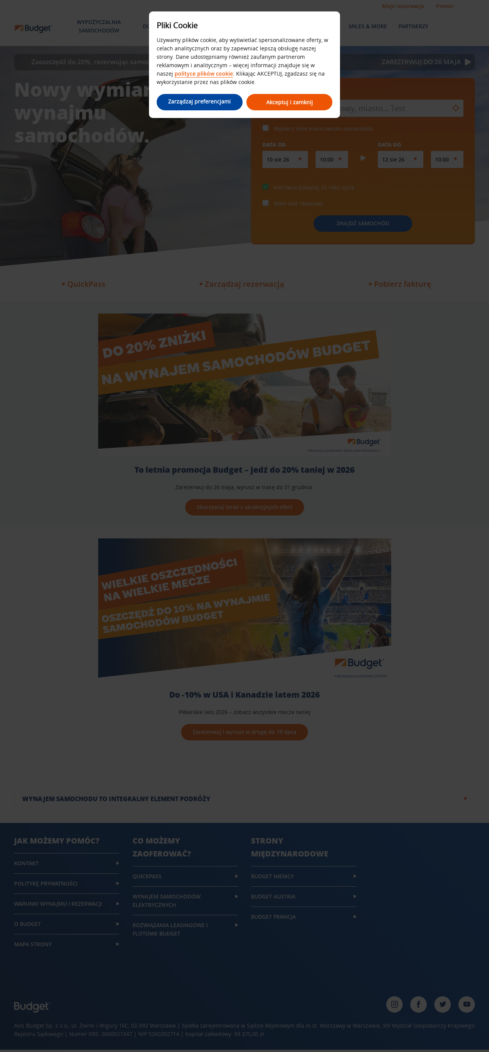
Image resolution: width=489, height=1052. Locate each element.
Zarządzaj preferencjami (198, 101)
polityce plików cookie (204, 73)
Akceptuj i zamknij (290, 102)
